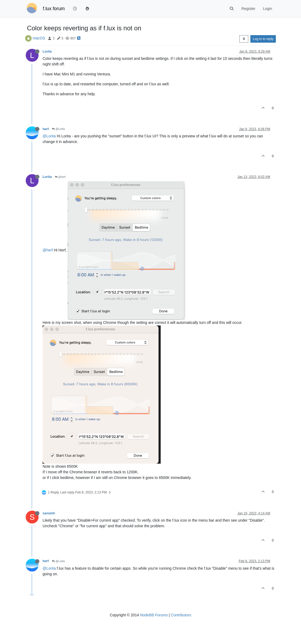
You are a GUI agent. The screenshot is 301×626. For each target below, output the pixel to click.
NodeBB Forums (154, 615)
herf (46, 129)
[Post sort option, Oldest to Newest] (243, 39)
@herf (60, 176)
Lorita (47, 51)
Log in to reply (263, 39)
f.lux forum (54, 8)
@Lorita (58, 128)
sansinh (49, 513)
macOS (39, 38)
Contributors (181, 615)
